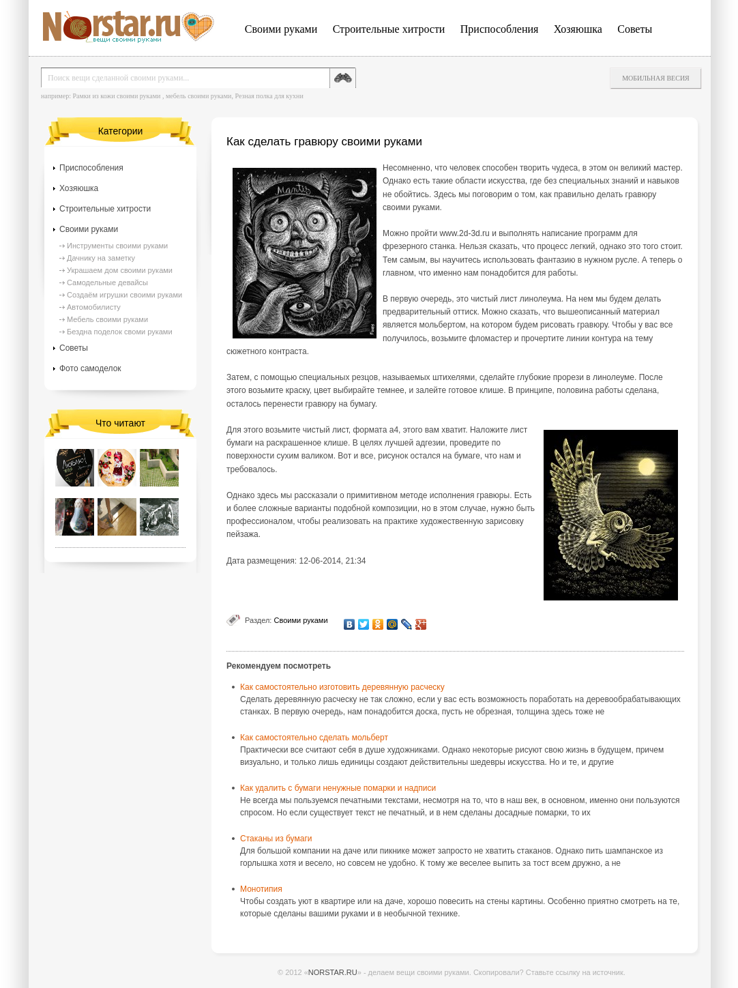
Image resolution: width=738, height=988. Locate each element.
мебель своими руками (199, 96)
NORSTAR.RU (332, 972)
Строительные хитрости (389, 29)
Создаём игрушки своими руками (124, 295)
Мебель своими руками (107, 319)
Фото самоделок (90, 368)
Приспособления (499, 29)
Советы (634, 29)
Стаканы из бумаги (276, 838)
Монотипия (261, 889)
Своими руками (281, 29)
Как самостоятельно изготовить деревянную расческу (342, 687)
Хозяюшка (578, 29)
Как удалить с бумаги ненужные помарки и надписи (338, 788)
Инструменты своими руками (117, 246)
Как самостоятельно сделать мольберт (314, 737)
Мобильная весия (656, 78)
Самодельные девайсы (107, 282)
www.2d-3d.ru (464, 233)
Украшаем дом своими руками (120, 270)
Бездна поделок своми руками (120, 332)
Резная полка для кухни (269, 96)
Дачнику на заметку (101, 258)
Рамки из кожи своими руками (116, 96)
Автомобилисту (94, 307)
